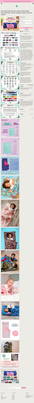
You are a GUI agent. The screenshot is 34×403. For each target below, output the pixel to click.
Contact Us (2, 398)
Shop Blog (13, 398)
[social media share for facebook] (20, 31)
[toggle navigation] (1, 3)
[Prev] (20, 118)
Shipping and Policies (3, 397)
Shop (1, 395)
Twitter (13, 399)
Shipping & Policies (25, 33)
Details (21, 33)
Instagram (13, 396)
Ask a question (27, 31)
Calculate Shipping (22, 18)
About (2, 396)
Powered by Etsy (28, 397)
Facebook (13, 395)
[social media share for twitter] (22, 31)
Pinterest (13, 397)
